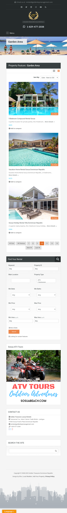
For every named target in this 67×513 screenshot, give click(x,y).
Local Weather (27, 476)
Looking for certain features (18, 336)
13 (57, 243)
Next (28, 247)
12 (52, 243)
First (12, 243)
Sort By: (37, 77)
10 (42, 243)
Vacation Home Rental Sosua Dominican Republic (27, 170)
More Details (50, 122)
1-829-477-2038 (35, 26)
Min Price (12, 303)
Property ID (38, 265)
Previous (22, 243)
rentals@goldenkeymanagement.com (39, 2)
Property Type (39, 274)
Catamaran (46, 282)
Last (36, 247)
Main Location (13, 274)
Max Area (39, 317)
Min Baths (37, 289)
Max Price (37, 303)
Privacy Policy (49, 476)
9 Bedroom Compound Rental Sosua (22, 119)
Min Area (13, 317)
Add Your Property (38, 476)
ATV (46, 280)
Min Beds (12, 289)
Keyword (11, 265)
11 (47, 243)
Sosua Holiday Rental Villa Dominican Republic (26, 223)
